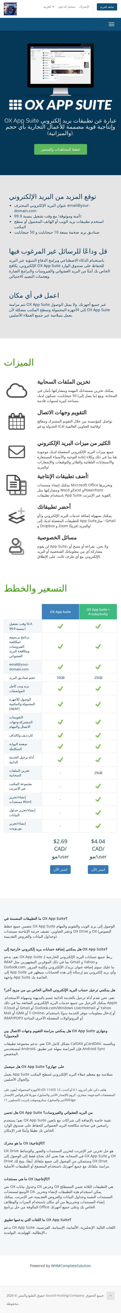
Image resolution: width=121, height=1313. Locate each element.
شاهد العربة (107, 7)
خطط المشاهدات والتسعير (60, 149)
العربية (48, 6)
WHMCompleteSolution (71, 1265)
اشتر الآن (60, 869)
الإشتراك (84, 6)
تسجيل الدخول (66, 6)
